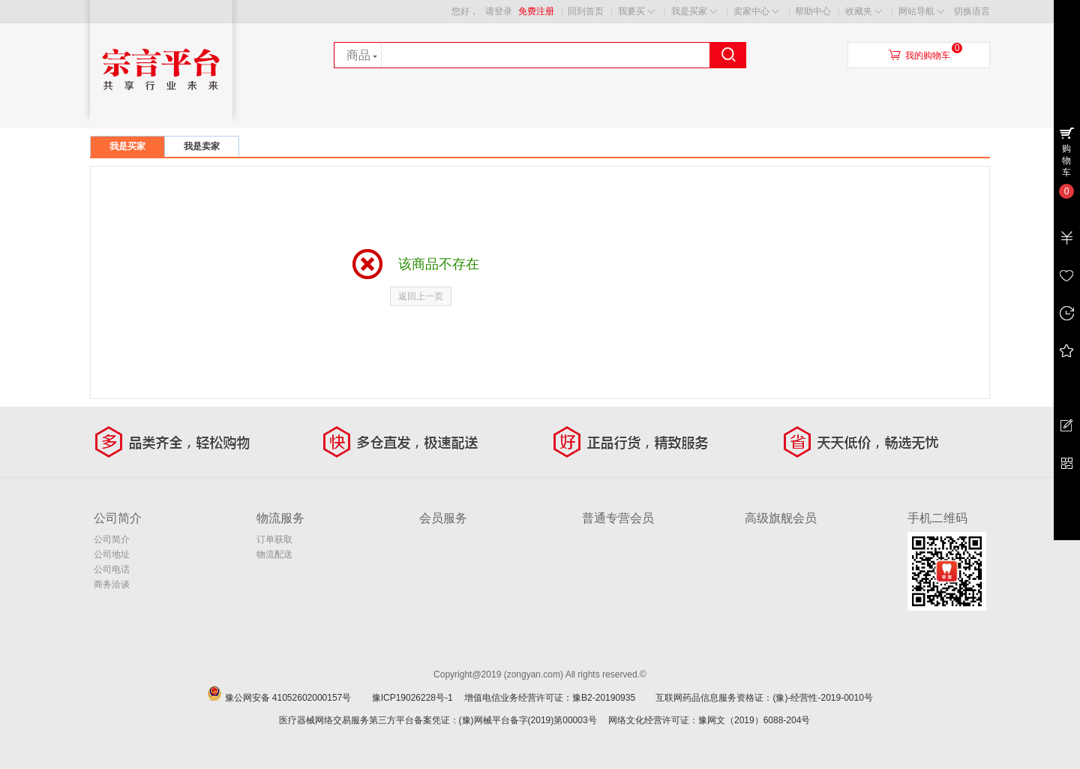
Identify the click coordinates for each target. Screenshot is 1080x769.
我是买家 (694, 11)
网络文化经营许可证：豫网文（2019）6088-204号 (709, 720)
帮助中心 (813, 11)
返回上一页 (420, 296)
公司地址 (112, 554)
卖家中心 (756, 11)
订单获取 (274, 539)
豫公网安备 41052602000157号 (297, 697)
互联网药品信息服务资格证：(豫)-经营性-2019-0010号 (768, 697)
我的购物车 (927, 55)
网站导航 (921, 11)
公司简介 (112, 539)
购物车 (1066, 160)
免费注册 (536, 11)
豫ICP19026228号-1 (417, 697)
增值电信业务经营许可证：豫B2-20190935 (558, 697)
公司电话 (112, 569)
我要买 (636, 11)
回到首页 (586, 11)
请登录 (498, 11)
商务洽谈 (112, 584)
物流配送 (274, 554)
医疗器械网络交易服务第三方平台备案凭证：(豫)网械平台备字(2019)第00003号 (438, 720)
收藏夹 (863, 11)
